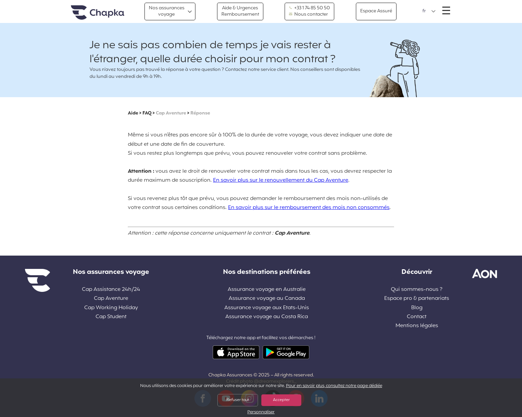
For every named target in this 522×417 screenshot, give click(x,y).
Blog (416, 308)
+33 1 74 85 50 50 (309, 8)
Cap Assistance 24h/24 (111, 289)
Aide (133, 113)
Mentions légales (416, 325)
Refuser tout (237, 400)
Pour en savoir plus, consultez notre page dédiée (334, 386)
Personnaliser (261, 412)
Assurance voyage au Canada (267, 298)
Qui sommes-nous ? (416, 289)
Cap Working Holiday (111, 308)
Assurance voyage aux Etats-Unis (266, 308)
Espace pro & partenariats (416, 298)
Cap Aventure (171, 113)
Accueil (97, 12)
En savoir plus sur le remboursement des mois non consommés (309, 208)
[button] (429, 11)
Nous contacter (308, 15)
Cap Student (111, 316)
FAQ (146, 113)
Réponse (200, 113)
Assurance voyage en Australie (267, 289)
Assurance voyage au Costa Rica (266, 316)
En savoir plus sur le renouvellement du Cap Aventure (280, 180)
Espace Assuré (376, 11)
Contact (416, 316)
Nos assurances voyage (166, 11)
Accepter (281, 400)
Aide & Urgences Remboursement (240, 11)
